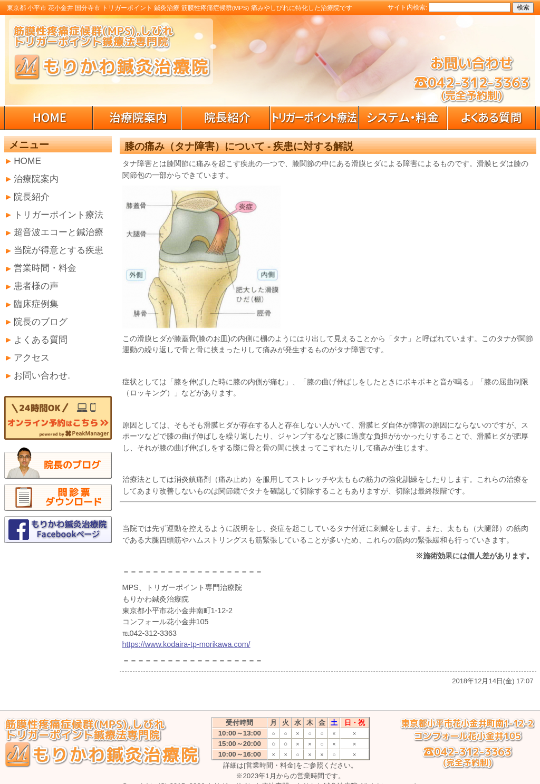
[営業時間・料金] (269, 765)
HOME (27, 161)
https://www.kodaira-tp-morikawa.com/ (186, 644)
